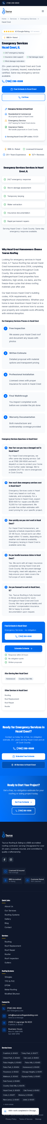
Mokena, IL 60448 (26, 1095)
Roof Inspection (10, 958)
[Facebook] (4, 859)
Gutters (6, 962)
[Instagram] (10, 859)
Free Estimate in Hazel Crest (24, 89)
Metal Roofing (9, 989)
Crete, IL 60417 (9, 1095)
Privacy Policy (11, 1119)
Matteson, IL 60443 (10, 1076)
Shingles (7, 977)
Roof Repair (8, 950)
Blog (5, 923)
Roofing (6, 942)
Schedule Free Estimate (23, 756)
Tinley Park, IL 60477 (29, 1053)
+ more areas (8, 1104)
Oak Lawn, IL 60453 (31, 1058)
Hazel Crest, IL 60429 (11, 1090)
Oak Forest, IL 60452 (31, 1090)
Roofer (6, 954)
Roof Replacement (11, 946)
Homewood (10, 679)
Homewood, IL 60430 (31, 1067)
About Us (7, 906)
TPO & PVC (8, 981)
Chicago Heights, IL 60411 (32, 1072)
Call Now (23, 97)
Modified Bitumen (11, 994)
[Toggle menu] (43, 11)
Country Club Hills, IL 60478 (13, 1086)
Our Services (9, 910)
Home (4, 19)
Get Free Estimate (23, 802)
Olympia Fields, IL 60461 (31, 1076)
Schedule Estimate (23, 648)
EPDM (6, 985)
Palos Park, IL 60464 (11, 1067)
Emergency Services (28, 19)
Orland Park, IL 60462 (11, 1058)
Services (13, 19)
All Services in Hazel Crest (23, 764)
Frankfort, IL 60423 (10, 1053)
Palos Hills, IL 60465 (32, 1063)
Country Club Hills (25, 679)
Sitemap (38, 1119)
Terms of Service (25, 1119)
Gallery (6, 919)
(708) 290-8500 (12, 81)
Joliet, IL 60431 (28, 1100)
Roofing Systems (10, 915)
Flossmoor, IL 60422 (11, 1072)
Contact (6, 927)
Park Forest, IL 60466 (11, 1081)
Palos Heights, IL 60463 (12, 1063)
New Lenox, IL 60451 (11, 1100)
